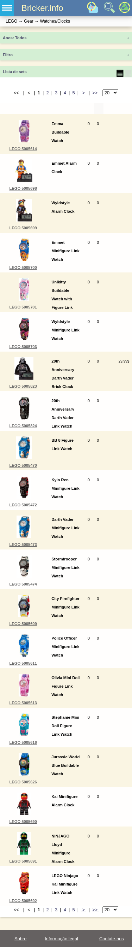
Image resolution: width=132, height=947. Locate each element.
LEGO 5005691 (23, 861)
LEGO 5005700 (23, 267)
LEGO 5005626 (23, 782)
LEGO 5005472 (23, 505)
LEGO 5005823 (23, 386)
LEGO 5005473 (23, 544)
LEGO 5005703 (23, 347)
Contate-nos (111, 938)
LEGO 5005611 (23, 663)
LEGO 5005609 (23, 624)
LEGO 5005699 (23, 228)
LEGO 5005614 (23, 149)
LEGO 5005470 (23, 465)
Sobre (20, 938)
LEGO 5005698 (23, 188)
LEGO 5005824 (23, 426)
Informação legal (61, 938)
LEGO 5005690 (23, 821)
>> (95, 92)
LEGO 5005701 (23, 307)
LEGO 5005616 (23, 742)
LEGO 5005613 (23, 703)
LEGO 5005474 (23, 584)
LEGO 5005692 (23, 901)
